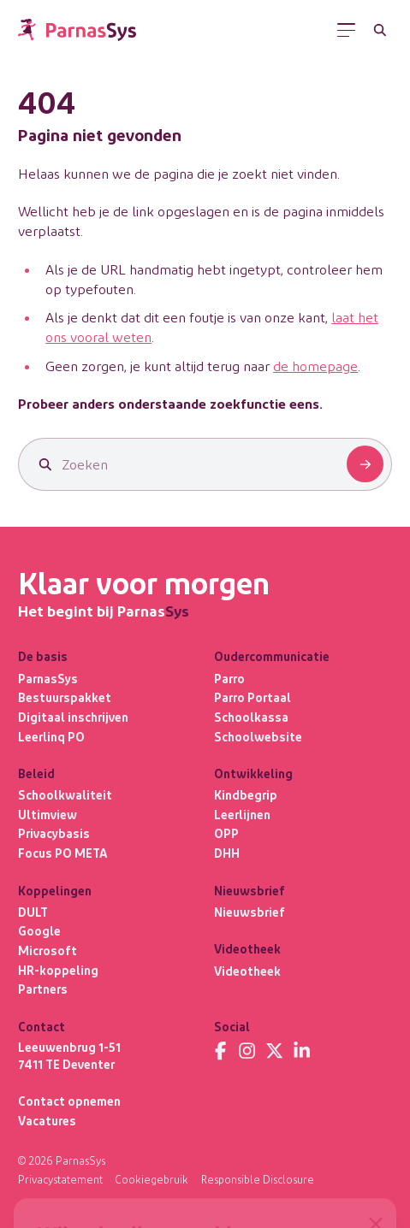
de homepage (315, 365)
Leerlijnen (242, 814)
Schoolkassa (251, 717)
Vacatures (47, 1120)
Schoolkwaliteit (65, 795)
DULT (33, 912)
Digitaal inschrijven (73, 717)
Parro (229, 678)
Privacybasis (54, 833)
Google (39, 931)
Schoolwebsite (258, 736)
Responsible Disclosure (257, 1179)
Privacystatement (60, 1179)
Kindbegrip (245, 795)
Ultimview (47, 814)
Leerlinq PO (51, 736)
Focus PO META (62, 853)
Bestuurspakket (64, 697)
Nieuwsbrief (249, 912)
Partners (43, 989)
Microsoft (47, 950)
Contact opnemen (69, 1101)
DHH (227, 853)
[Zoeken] (379, 30)
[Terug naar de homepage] (77, 30)
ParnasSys (48, 678)
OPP (226, 833)
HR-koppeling (58, 970)
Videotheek (247, 971)
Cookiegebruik (151, 1179)
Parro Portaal (252, 697)
